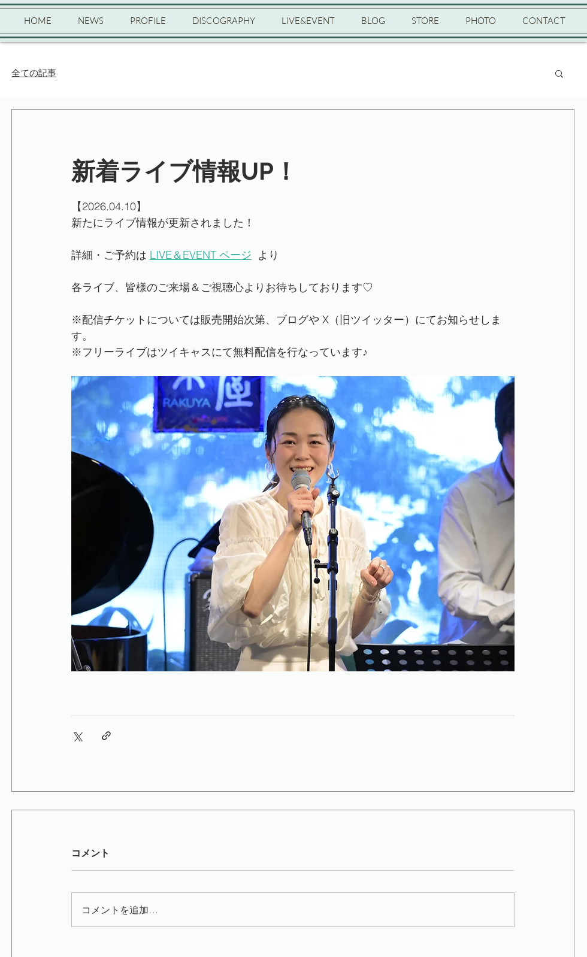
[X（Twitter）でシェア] (77, 735)
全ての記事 (33, 73)
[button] (559, 73)
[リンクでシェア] (106, 735)
